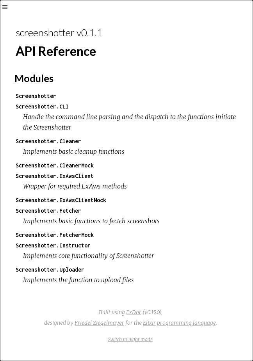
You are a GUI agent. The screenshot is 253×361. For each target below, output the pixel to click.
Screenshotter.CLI (42, 106)
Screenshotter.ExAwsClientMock (61, 200)
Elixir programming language (179, 322)
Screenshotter (36, 95)
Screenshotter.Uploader (50, 269)
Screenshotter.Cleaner (48, 141)
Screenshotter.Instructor (53, 245)
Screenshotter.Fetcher (48, 210)
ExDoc (133, 312)
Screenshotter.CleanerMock (55, 165)
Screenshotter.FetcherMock (55, 234)
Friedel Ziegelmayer (99, 322)
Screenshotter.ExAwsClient (55, 175)
